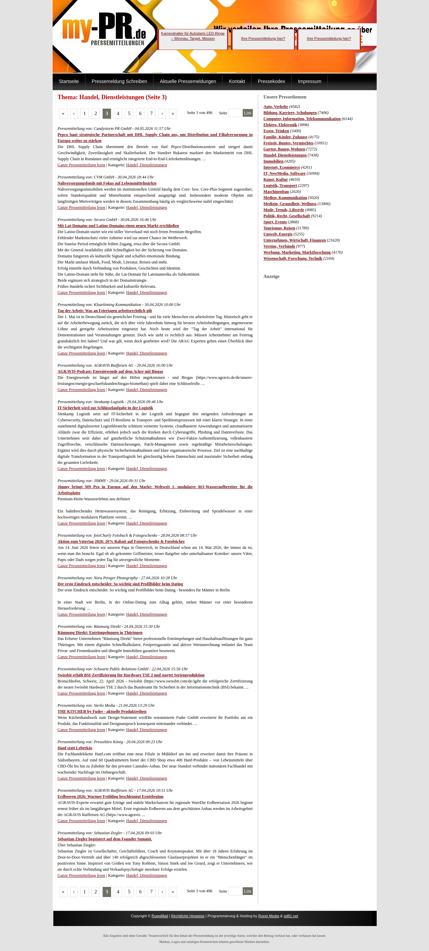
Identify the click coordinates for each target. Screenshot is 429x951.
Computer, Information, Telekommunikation (302, 118)
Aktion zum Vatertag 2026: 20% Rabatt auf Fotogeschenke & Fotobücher (121, 541)
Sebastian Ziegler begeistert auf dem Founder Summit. (105, 839)
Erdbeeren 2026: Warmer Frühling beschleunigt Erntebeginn (111, 796)
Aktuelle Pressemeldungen (188, 81)
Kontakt (237, 81)
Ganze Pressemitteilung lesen (81, 165)
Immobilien (274, 161)
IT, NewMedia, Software (285, 173)
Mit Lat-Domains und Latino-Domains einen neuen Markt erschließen (118, 225)
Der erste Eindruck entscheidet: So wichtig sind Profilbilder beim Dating (120, 584)
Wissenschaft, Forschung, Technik (293, 258)
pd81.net (291, 916)
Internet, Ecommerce (282, 167)
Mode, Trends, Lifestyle (284, 209)
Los (247, 112)
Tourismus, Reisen (279, 228)
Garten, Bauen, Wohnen (284, 149)
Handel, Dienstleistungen (285, 155)
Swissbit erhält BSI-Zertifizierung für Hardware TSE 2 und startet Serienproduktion (131, 675)
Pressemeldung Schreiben (119, 81)
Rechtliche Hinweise (188, 916)
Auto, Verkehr (276, 106)
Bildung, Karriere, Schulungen (290, 112)
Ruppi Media (268, 916)
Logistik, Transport (280, 185)
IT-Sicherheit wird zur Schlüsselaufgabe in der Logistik (105, 407)
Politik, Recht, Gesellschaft (287, 216)
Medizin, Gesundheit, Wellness (290, 203)
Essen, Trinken (276, 131)
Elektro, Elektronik (280, 124)
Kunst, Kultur (276, 179)
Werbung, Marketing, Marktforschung (297, 252)
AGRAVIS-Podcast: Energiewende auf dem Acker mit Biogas (110, 371)
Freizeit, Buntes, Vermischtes (289, 143)
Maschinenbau (276, 191)
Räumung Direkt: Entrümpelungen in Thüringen (100, 632)
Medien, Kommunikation (285, 197)
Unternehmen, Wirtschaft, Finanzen (295, 240)
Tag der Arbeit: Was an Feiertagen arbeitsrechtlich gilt (105, 310)
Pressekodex (271, 81)
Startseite (69, 81)
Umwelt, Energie (278, 234)
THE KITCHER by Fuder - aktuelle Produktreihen (102, 711)
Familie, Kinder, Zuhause (285, 137)
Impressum (309, 81)
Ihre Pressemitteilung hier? (263, 38)
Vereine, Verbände (279, 246)
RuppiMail (160, 916)
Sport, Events (275, 222)
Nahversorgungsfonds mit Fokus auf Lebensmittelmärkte (107, 183)
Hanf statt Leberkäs (75, 748)
